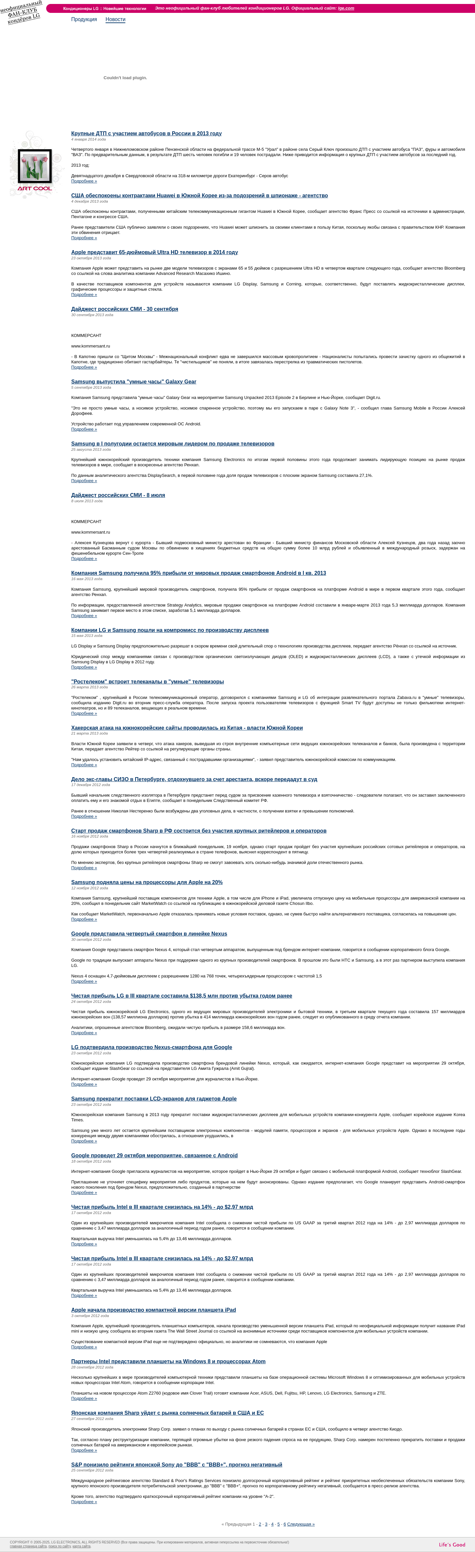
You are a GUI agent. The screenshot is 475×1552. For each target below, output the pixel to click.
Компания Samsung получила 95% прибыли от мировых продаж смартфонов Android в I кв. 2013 (198, 573)
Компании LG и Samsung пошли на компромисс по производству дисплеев (170, 630)
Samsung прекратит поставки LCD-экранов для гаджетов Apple (154, 1099)
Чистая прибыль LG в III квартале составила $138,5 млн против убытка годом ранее (181, 996)
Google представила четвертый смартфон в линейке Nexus (149, 934)
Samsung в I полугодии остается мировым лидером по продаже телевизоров (172, 443)
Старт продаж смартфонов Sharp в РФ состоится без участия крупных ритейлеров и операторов (199, 831)
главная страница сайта (28, 1546)
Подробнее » (84, 181)
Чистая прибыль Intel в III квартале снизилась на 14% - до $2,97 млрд (162, 1207)
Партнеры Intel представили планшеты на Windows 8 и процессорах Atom (168, 1361)
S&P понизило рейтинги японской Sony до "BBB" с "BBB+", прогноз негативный (176, 1465)
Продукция (84, 19)
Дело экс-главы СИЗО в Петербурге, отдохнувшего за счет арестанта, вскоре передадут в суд (194, 779)
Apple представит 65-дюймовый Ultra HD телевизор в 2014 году (154, 252)
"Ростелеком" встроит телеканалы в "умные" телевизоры (147, 681)
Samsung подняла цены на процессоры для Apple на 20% (147, 882)
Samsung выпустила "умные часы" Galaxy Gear (133, 381)
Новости (115, 19)
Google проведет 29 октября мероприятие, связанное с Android (154, 1155)
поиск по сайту (59, 1546)
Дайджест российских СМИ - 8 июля (118, 495)
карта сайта (81, 1546)
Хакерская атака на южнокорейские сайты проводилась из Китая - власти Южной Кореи (187, 728)
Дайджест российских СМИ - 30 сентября (124, 309)
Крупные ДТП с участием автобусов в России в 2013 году (146, 133)
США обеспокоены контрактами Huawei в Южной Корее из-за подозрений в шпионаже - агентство (199, 195)
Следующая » (301, 1524)
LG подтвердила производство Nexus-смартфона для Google (151, 1047)
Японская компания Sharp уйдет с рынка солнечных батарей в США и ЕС (167, 1413)
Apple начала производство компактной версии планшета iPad (153, 1310)
